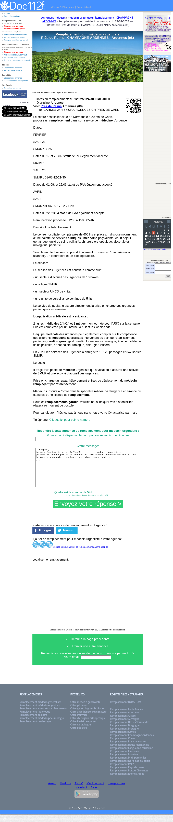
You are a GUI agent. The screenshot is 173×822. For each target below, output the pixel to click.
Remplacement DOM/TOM (125, 709)
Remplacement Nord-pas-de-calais (130, 768)
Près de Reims (51, 106)
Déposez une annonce (13, 52)
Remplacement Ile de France (126, 717)
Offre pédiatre (78, 712)
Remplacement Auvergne (124, 726)
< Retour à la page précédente (87, 646)
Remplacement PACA (122, 771)
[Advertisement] (157, 126)
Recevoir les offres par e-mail (16, 40)
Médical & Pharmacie (63, 7)
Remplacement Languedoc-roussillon (131, 755)
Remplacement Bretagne (124, 736)
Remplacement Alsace (122, 723)
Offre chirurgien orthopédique (87, 725)
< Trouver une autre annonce (87, 654)
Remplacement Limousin (124, 758)
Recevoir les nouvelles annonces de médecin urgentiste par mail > (87, 661)
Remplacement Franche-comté (127, 749)
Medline (65, 791)
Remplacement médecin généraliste (40, 709)
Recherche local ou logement (16, 81)
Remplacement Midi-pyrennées (128, 765)
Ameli (52, 791)
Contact (81, 795)
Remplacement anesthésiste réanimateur (43, 716)
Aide (94, 795)
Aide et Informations (12, 16)
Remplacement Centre (123, 739)
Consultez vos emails (12, 88)
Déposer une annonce (13, 68)
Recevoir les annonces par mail (17, 60)
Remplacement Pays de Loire (127, 775)
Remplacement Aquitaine (124, 720)
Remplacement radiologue (34, 719)
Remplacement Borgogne (124, 733)
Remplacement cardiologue (35, 729)
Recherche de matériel (13, 70)
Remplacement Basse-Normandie (129, 729)
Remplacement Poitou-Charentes (129, 778)
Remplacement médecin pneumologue (41, 725)
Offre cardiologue (80, 732)
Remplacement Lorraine (124, 762)
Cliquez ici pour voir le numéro (69, 419)
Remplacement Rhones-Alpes (127, 781)
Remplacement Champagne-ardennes (132, 742)
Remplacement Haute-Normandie (129, 752)
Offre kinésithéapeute (82, 729)
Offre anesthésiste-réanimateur (88, 719)
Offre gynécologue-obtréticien (87, 716)
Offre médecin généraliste (85, 709)
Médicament (95, 791)
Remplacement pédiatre (33, 722)
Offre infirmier (78, 722)
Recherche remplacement (14, 37)
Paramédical (84, 7)
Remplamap (116, 791)
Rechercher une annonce (14, 57)
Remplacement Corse (122, 746)
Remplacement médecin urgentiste (39, 712)
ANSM (79, 791)
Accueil (7, 13)
